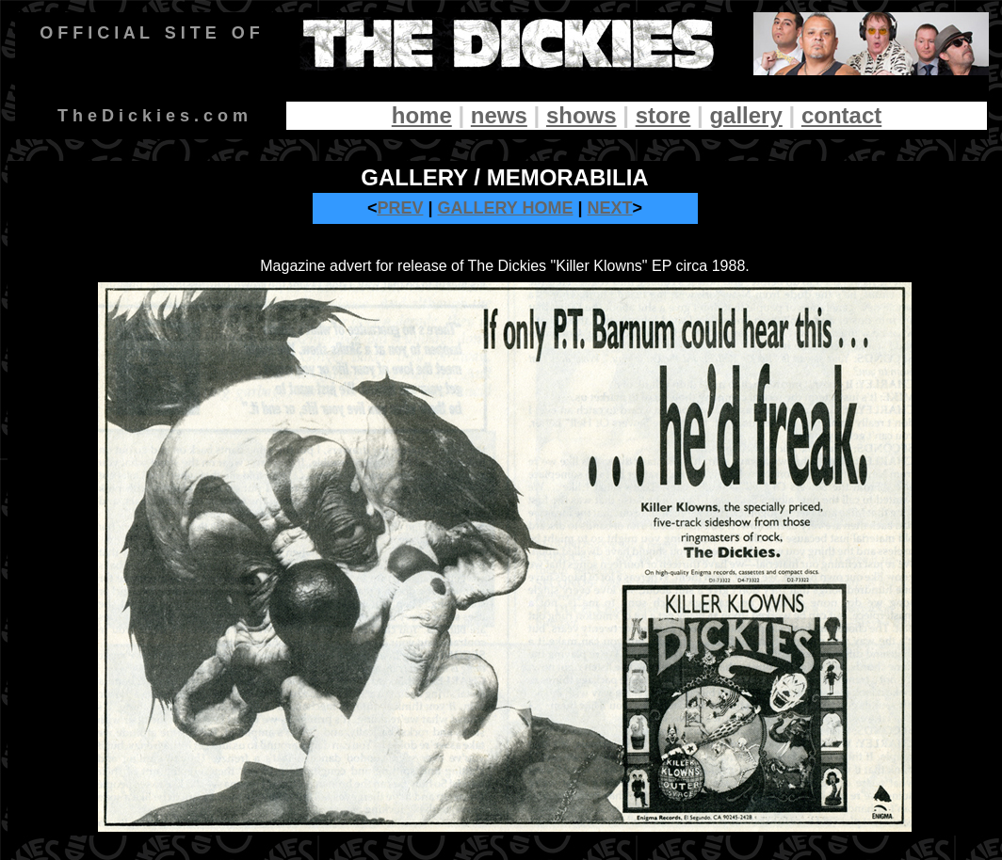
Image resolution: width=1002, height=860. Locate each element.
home (422, 115)
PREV (400, 208)
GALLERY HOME (506, 208)
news (499, 115)
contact (841, 115)
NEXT (610, 208)
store (663, 115)
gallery (745, 115)
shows (581, 115)
